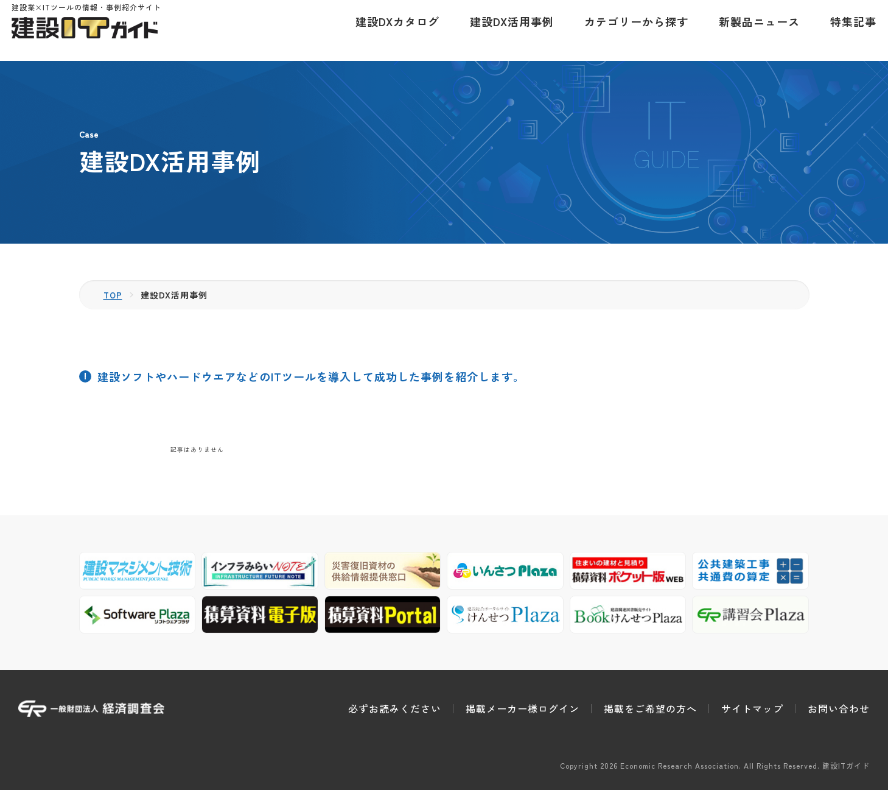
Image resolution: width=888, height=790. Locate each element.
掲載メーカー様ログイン (522, 708)
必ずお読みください (394, 708)
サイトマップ (752, 708)
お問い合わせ (839, 708)
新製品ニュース (752, 30)
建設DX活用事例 (505, 30)
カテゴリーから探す (630, 30)
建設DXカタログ (391, 30)
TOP (113, 295)
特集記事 (846, 30)
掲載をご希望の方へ (650, 708)
